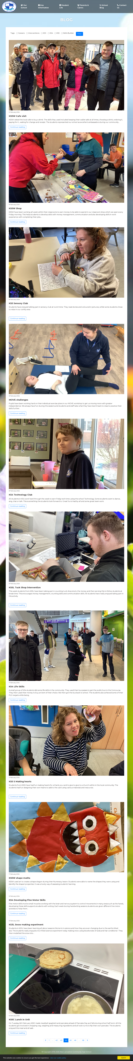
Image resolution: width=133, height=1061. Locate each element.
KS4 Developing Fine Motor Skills (27, 900)
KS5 (58, 33)
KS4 (51, 33)
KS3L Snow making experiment (26, 924)
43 (61, 1040)
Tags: (12, 33)
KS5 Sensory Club (18, 303)
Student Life (64, 6)
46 (75, 1040)
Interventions (33, 33)
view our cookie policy (58, 1058)
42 (57, 1040)
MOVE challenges (18, 400)
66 (83, 1040)
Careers (21, 33)
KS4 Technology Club (20, 495)
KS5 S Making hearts (20, 781)
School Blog (104, 6)
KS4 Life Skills (16, 686)
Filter (79, 34)
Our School (24, 6)
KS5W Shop (15, 208)
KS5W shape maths (19, 878)
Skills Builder (68, 33)
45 (71, 1040)
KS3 (44, 33)
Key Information (43, 6)
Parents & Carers (83, 6)
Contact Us (121, 6)
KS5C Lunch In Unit (19, 1019)
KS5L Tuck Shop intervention (25, 587)
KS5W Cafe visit (17, 116)
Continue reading (17, 127)
